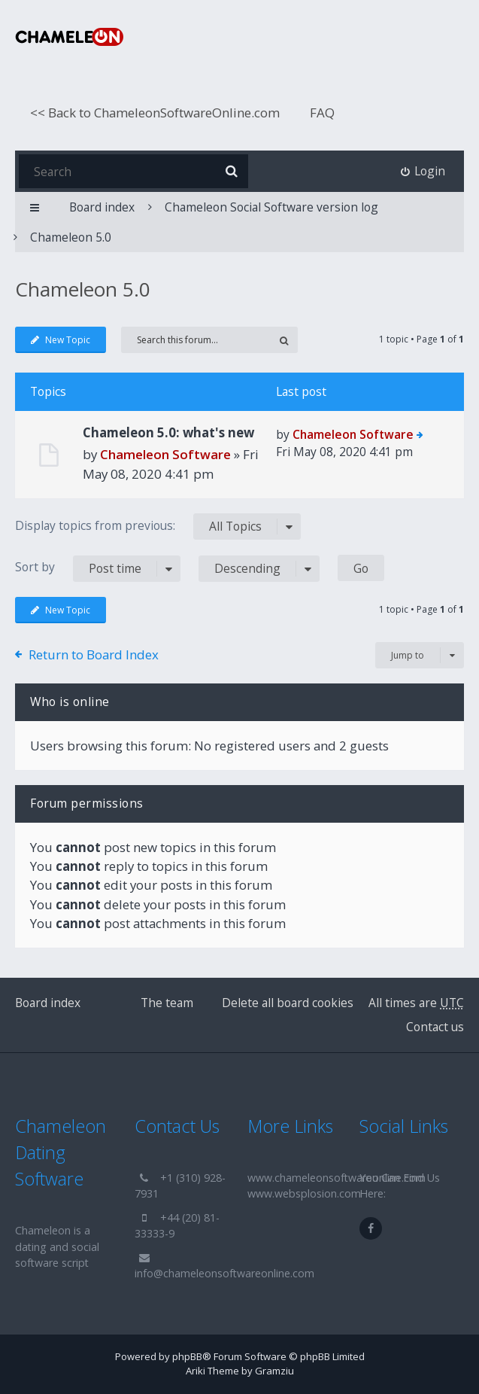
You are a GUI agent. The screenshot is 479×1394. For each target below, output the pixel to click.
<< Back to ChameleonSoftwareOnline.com (155, 112)
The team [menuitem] (167, 1002)
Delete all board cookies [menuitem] (287, 1002)
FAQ (322, 112)
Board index (47, 1002)
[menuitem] (423, 171)
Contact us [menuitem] (435, 1026)
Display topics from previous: (158, 526)
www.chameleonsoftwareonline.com (336, 1177)
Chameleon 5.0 (70, 237)
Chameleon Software (165, 454)
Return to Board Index (94, 654)
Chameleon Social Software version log (271, 207)
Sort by (97, 568)
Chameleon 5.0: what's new (168, 432)
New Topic (60, 339)
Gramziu (274, 1370)
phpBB (187, 1356)
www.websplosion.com (304, 1193)
